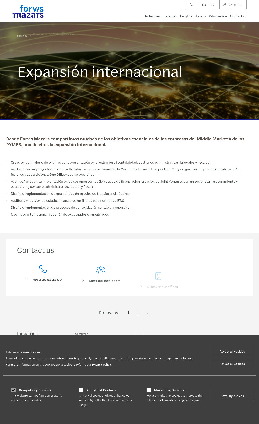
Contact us (238, 15)
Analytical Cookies (101, 390)
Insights (186, 15)
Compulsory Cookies (35, 390)
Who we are (218, 15)
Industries (153, 15)
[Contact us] (43, 274)
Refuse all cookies (232, 363)
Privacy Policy (101, 364)
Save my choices (232, 396)
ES (212, 4)
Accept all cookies (232, 351)
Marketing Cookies (169, 390)
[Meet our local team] (100, 279)
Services (170, 15)
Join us (200, 15)
